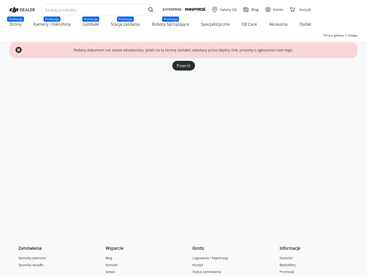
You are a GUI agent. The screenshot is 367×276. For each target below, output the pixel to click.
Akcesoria (278, 24)
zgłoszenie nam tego (274, 50)
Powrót (184, 65)
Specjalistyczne (215, 24)
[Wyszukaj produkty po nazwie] (98, 10)
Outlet (305, 24)
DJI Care (249, 24)
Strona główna (334, 35)
